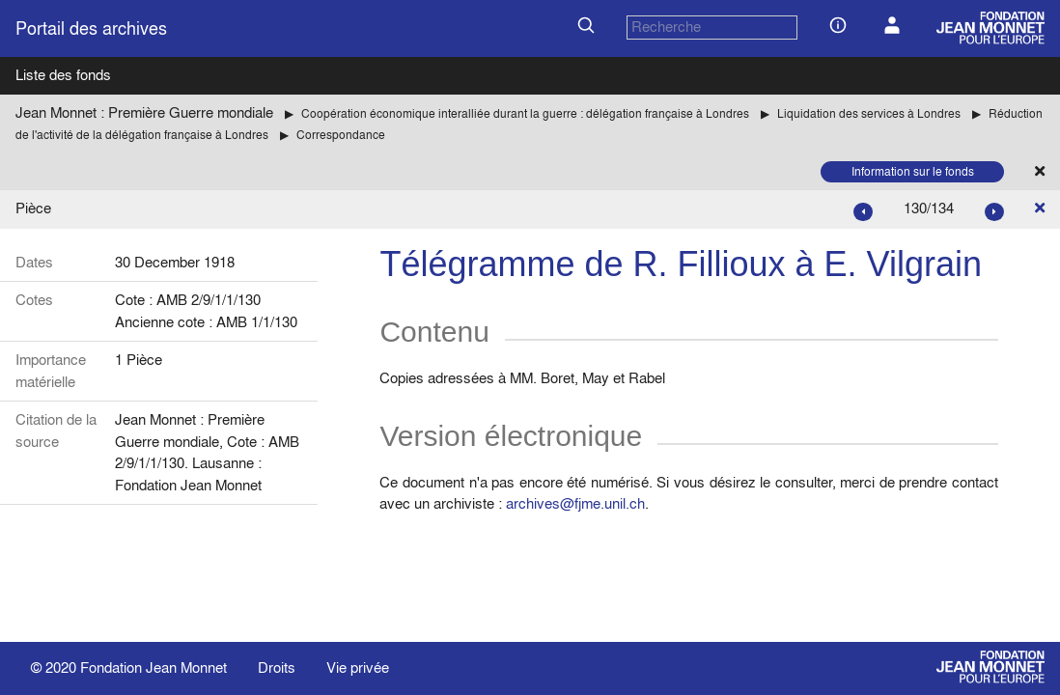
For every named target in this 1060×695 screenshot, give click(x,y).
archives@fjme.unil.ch (575, 503)
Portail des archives (91, 28)
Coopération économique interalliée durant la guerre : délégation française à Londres (525, 113)
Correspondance (340, 134)
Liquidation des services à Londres (869, 113)
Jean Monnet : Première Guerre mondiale (144, 112)
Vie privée (357, 667)
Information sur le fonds (912, 171)
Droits (276, 667)
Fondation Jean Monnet (153, 667)
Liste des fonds (63, 75)
